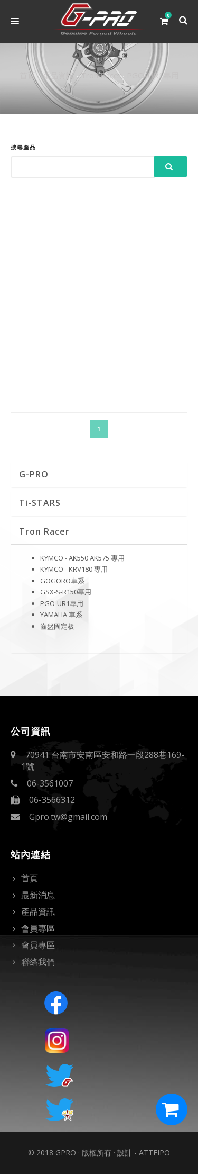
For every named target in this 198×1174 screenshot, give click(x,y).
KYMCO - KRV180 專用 (74, 569)
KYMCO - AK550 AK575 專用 (82, 558)
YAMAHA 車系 (61, 614)
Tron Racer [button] (44, 531)
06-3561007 (50, 783)
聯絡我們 (38, 962)
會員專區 (38, 928)
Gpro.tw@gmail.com (68, 817)
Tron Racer (101, 75)
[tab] (99, 474)
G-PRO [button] (34, 474)
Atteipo (154, 1153)
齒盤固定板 (57, 626)
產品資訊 (58, 75)
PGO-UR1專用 (153, 75)
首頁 (27, 75)
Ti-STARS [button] (40, 503)
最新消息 (38, 895)
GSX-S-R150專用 (65, 592)
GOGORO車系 (62, 580)
